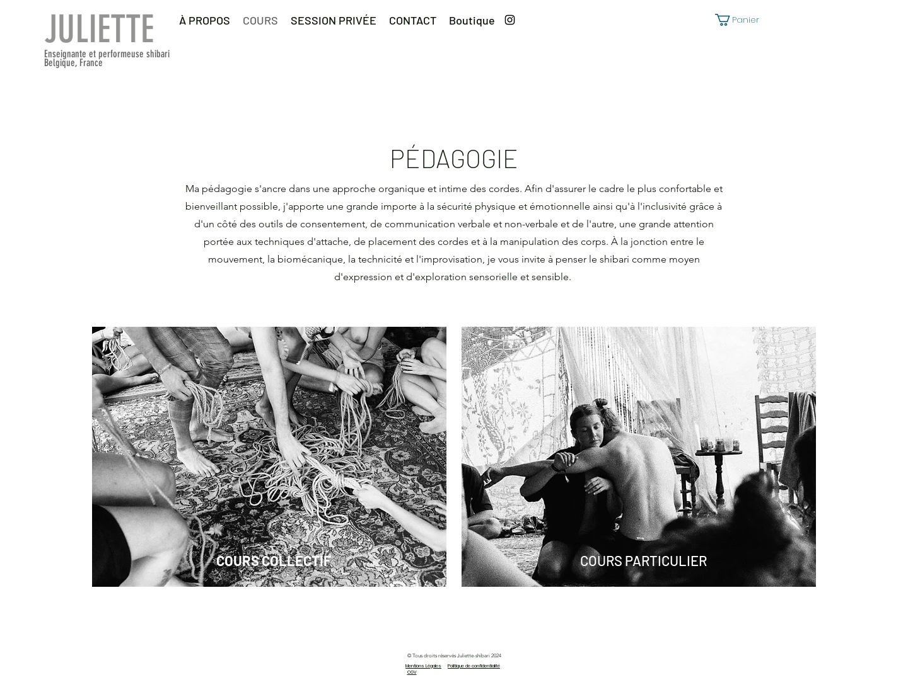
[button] (743, 20)
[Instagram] (509, 19)
